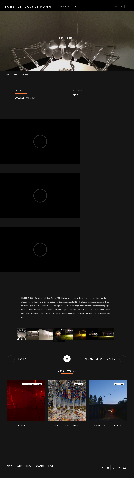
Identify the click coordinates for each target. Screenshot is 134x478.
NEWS (28, 466)
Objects (25, 75)
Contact (117, 6)
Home (7, 75)
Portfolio (16, 75)
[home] (39, 6)
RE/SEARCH (39, 466)
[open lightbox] (22, 334)
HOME (50, 466)
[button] (128, 6)
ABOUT (10, 466)
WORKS (19, 466)
